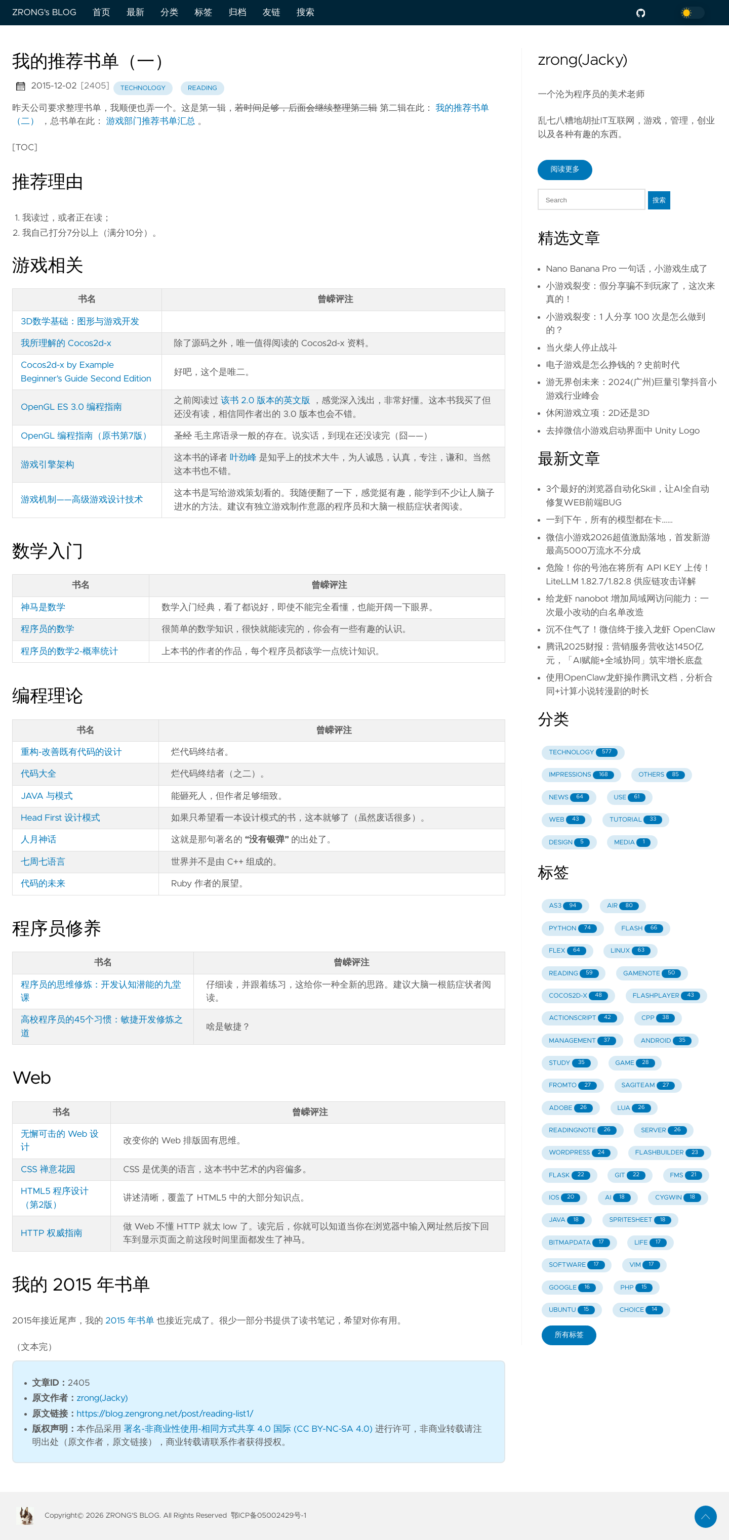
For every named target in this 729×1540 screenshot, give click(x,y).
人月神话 (38, 839)
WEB (567, 820)
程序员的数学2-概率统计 (69, 651)
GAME (635, 1063)
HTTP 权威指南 (52, 1233)
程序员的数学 (47, 629)
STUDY (570, 1063)
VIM (644, 1265)
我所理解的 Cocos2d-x (66, 343)
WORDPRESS (580, 1153)
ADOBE (571, 1108)
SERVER (663, 1130)
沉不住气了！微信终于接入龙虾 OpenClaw (630, 629)
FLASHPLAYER (666, 996)
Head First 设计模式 (60, 818)
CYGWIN (678, 1197)
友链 (271, 12)
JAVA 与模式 (47, 796)
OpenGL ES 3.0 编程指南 (71, 407)
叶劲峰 (243, 457)
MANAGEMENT (582, 1041)
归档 (237, 12)
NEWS (569, 797)
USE (630, 797)
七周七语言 (43, 862)
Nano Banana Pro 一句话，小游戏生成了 (627, 269)
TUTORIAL (636, 820)
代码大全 (38, 774)
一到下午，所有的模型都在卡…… (609, 520)
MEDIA (632, 842)
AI (618, 1197)
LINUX (631, 951)
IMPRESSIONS (581, 775)
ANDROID (666, 1041)
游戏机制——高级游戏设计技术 (82, 499)
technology (143, 88)
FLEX (567, 951)
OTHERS (661, 775)
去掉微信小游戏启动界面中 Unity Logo (623, 431)
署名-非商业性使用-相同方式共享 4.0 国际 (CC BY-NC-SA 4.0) (248, 1429)
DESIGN (569, 842)
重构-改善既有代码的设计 (71, 752)
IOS (564, 1197)
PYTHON (573, 928)
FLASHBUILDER (669, 1153)
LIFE (650, 1242)
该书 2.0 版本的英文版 (265, 400)
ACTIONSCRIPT (583, 1018)
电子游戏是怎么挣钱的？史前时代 (612, 365)
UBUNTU (572, 1310)
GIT (630, 1175)
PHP (637, 1288)
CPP (658, 1018)
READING (573, 973)
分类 (169, 12)
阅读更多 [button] (565, 169)
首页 (101, 12)
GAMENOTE (652, 973)
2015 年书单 (129, 1320)
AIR (623, 906)
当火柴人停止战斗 (581, 348)
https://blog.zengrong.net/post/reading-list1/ (165, 1414)
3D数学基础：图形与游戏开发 (80, 321)
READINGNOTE (583, 1130)
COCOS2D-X (578, 996)
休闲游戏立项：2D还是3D (598, 413)
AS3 (565, 906)
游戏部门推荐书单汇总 (150, 121)
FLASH (642, 928)
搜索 (305, 12)
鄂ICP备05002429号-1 (268, 1515)
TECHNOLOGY (583, 752)
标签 (203, 12)
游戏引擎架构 (47, 464)
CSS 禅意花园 (48, 1169)
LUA (634, 1108)
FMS (686, 1175)
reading (202, 88)
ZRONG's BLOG (44, 12)
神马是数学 (43, 607)
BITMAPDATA (579, 1242)
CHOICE (642, 1310)
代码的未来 (43, 883)
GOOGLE (572, 1288)
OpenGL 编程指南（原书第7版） (86, 436)
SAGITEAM (648, 1086)
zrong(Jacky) (102, 1398)
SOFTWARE (577, 1265)
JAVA (567, 1220)
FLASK (569, 1175)
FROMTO (573, 1086)
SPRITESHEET (640, 1220)
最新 (135, 12)
